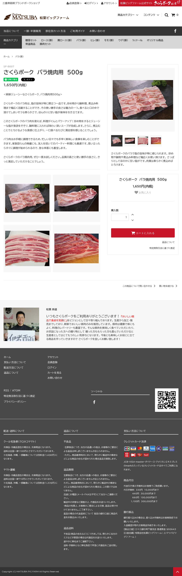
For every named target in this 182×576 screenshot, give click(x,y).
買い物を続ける (168, 286)
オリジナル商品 (155, 40)
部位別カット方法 (56, 31)
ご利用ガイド (77, 31)
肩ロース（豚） (65, 40)
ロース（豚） (47, 40)
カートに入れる (143, 233)
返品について (168, 242)
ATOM (16, 390)
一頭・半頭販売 (32, 31)
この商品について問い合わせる (140, 286)
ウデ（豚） (123, 40)
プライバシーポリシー (15, 400)
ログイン (91, 3)
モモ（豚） (109, 40)
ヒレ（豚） (95, 40)
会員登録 (74, 3)
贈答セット (31, 40)
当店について (11, 31)
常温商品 (30, 44)
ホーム (7, 56)
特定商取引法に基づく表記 (162, 248)
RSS (6, 390)
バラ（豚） (81, 40)
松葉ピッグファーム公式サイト (150, 3)
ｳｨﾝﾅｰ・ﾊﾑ (137, 40)
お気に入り (143, 192)
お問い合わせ (97, 31)
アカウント (109, 3)
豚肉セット (45, 44)
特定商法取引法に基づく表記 (19, 395)
